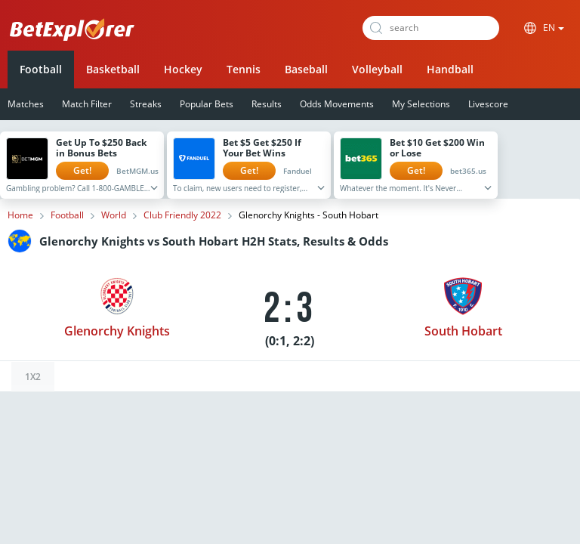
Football (41, 69)
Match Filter (87, 103)
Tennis (244, 69)
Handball (450, 69)
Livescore (488, 103)
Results (266, 103)
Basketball (113, 69)
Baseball (306, 69)
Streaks (146, 103)
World (113, 215)
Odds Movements (337, 103)
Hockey (183, 69)
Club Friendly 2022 (182, 215)
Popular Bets (206, 103)
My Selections (421, 103)
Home (20, 215)
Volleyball (377, 69)
